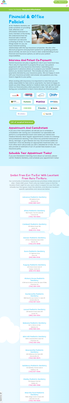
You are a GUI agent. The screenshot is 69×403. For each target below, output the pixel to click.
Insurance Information (29, 365)
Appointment (60, 2)
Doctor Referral (29, 359)
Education (29, 372)
